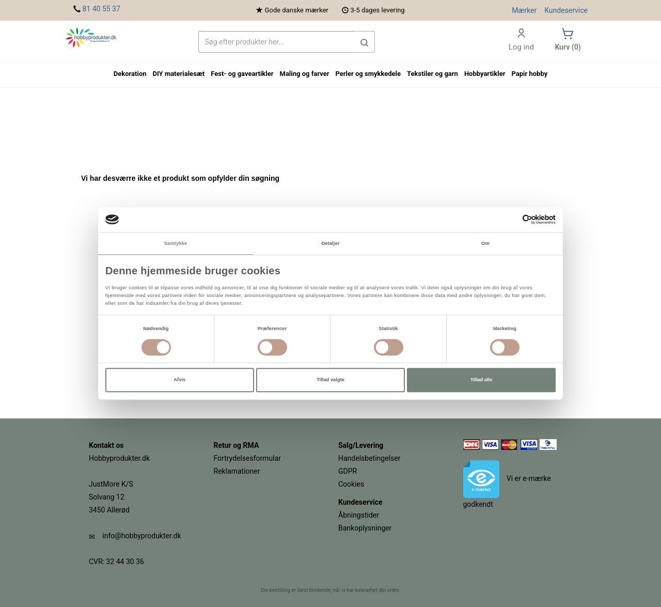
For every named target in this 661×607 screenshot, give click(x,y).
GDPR (347, 471)
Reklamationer (237, 471)
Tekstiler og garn (432, 73)
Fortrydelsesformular (247, 458)
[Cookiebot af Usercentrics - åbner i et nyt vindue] (510, 220)
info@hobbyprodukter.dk (141, 536)
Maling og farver (304, 73)
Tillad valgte (330, 380)
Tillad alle (481, 380)
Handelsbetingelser (369, 458)
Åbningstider (358, 515)
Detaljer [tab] (330, 243)
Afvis (179, 380)
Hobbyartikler (485, 73)
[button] (364, 42)
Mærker (524, 10)
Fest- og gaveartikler (242, 73)
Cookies (351, 484)
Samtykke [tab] (175, 243)
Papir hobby (529, 73)
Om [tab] (485, 243)
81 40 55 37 (101, 9)
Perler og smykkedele (368, 73)
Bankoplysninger (364, 528)
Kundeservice (566, 10)
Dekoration (130, 73)
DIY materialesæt (179, 73)
